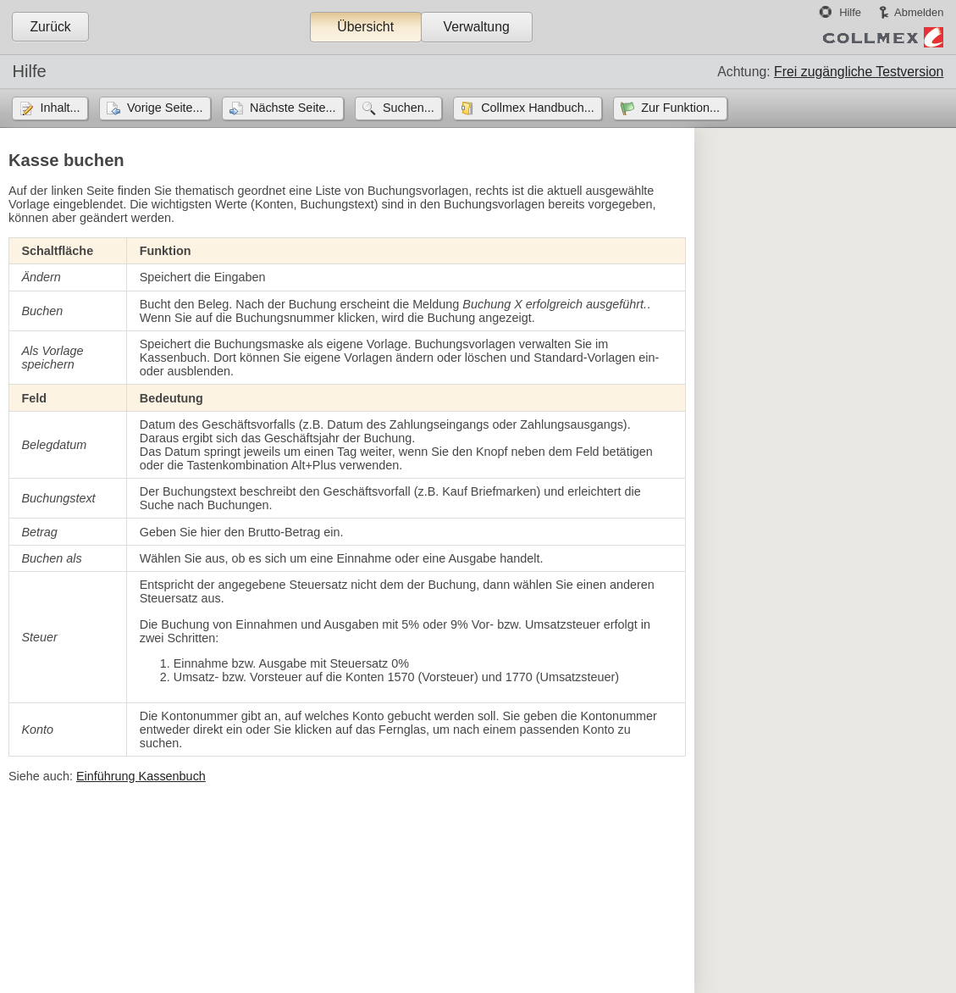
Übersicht (365, 26)
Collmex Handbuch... (537, 107)
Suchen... (408, 107)
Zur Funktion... (680, 107)
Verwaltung (476, 26)
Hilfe (850, 12)
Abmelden (918, 12)
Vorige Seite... (165, 107)
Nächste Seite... (293, 107)
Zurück (50, 26)
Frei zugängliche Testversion (858, 71)
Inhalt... (60, 107)
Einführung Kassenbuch (141, 776)
